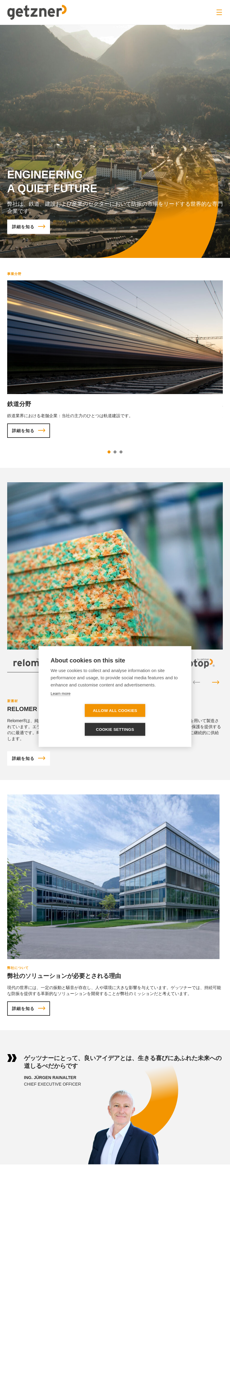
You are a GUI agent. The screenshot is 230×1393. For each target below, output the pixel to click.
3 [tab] (120, 451)
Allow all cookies (80, 720)
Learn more (60, 703)
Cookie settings (149, 720)
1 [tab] (109, 451)
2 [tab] (115, 451)
